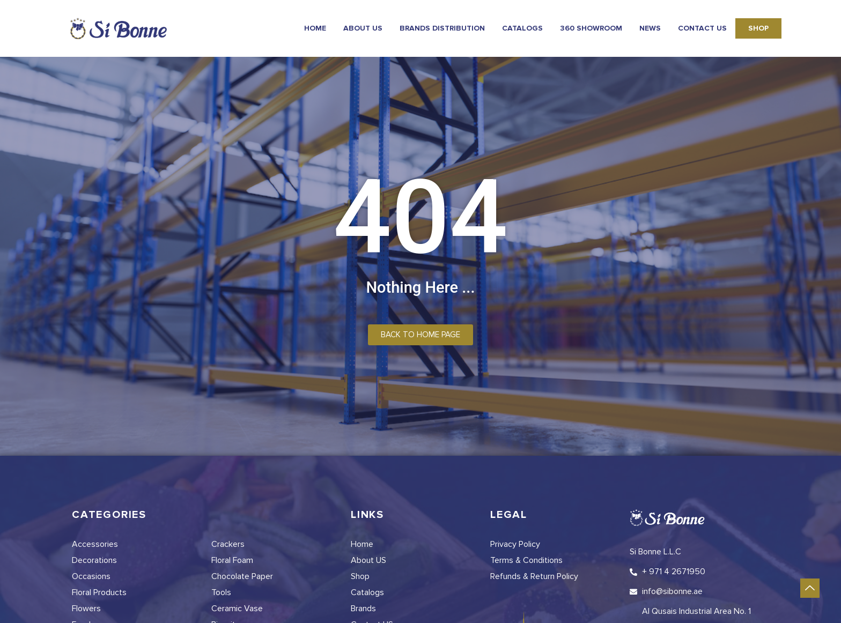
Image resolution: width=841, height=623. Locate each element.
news (650, 28)
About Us (362, 28)
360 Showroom (591, 28)
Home (315, 28)
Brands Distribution (442, 28)
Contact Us (702, 28)
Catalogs (522, 28)
